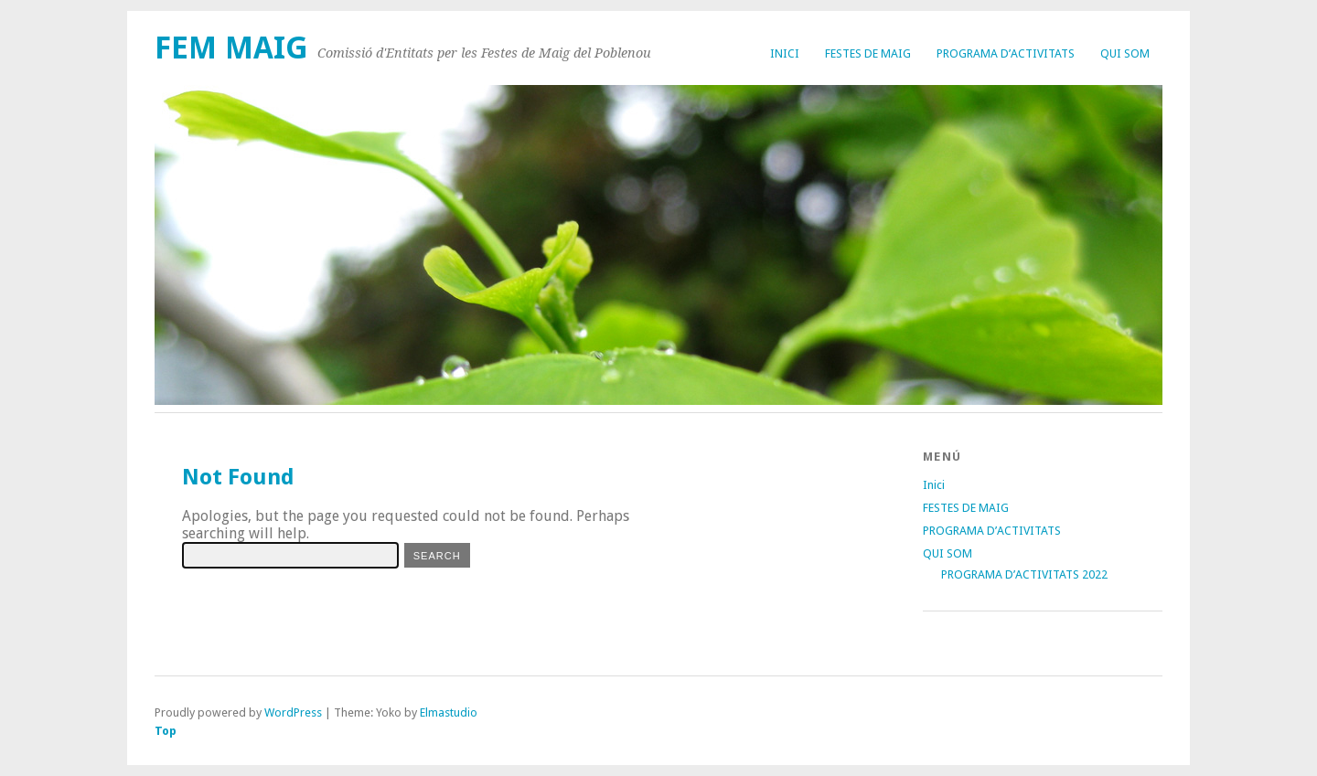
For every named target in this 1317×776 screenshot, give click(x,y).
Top (166, 731)
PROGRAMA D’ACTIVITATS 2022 (1024, 574)
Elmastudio (448, 712)
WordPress (293, 712)
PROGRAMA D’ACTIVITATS (1006, 53)
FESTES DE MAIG (868, 53)
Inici (784, 53)
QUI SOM (1125, 53)
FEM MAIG (231, 48)
